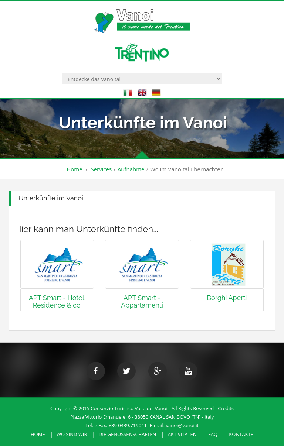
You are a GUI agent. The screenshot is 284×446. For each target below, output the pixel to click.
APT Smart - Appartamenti (142, 301)
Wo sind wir (72, 434)
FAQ (212, 434)
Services (101, 169)
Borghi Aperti (227, 298)
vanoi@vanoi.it (182, 425)
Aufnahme (131, 169)
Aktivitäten (182, 434)
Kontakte (241, 434)
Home (74, 169)
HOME (38, 434)
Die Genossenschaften (127, 434)
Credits (226, 408)
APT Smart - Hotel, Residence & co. (57, 301)
